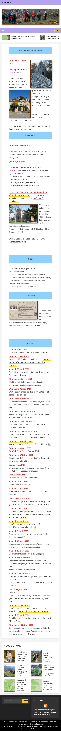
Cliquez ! (37, 325)
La (23, 268)
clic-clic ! (44, 504)
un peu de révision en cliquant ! (33, 611)
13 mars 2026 (21, 690)
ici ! (24, 427)
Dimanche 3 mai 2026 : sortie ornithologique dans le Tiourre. (49, 656)
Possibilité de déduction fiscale (24, 239)
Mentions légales (23, 724)
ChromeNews (34, 722)
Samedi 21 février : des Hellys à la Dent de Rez (48, 684)
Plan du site (52, 722)
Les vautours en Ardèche (57, 30)
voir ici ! (44, 352)
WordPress (22, 722)
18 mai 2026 (21, 660)
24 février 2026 (49, 689)
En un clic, (14, 491)
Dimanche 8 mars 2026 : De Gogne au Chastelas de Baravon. (21, 684)
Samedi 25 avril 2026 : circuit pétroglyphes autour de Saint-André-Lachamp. (22, 671)
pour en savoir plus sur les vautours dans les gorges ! (30, 362)
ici (35, 527)
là (39, 417)
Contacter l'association (37, 724)
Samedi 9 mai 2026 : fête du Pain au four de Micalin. (22, 655)
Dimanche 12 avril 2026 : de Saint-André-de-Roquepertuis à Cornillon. (48, 670)
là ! (44, 437)
